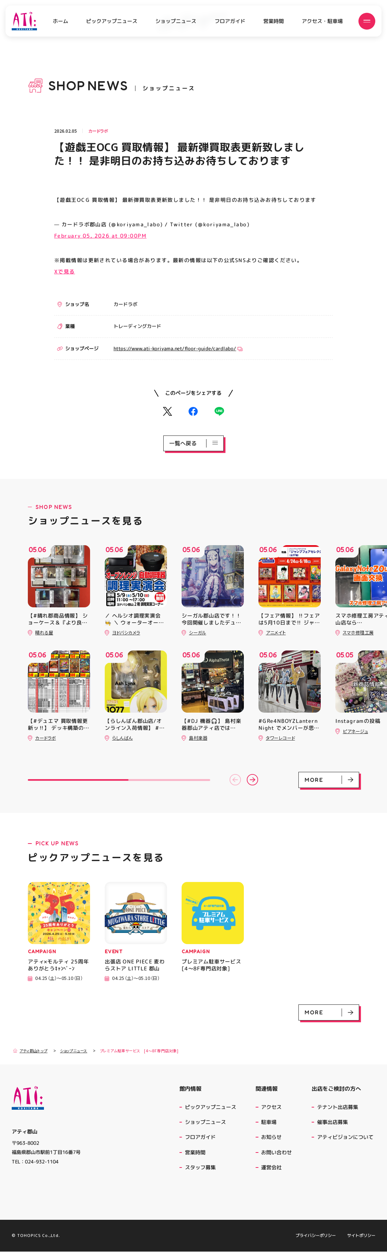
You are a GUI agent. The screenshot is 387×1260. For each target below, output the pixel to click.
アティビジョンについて (346, 1137)
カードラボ (98, 131)
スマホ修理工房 (358, 632)
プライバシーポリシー (315, 1244)
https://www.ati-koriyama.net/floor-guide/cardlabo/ (178, 348)
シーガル (197, 632)
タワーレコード (280, 738)
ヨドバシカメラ (126, 632)
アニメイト (276, 632)
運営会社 (272, 1167)
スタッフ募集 (200, 1167)
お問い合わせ (276, 1152)
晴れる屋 (44, 632)
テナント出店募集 (337, 1107)
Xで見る (64, 271)
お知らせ (271, 1137)
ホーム (60, 21)
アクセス (271, 1107)
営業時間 (273, 21)
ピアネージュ (355, 731)
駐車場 (268, 1122)
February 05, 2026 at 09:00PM (100, 235)
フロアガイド (230, 21)
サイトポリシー (361, 1244)
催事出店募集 (332, 1122)
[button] (235, 779)
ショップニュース (175, 21)
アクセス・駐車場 (322, 21)
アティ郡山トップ (30, 1050)
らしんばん (122, 738)
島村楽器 (198, 738)
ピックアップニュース (111, 21)
